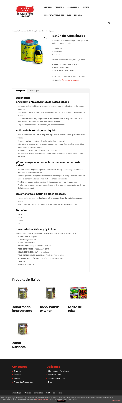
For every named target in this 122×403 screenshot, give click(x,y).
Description (20, 91)
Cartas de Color (54, 375)
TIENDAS (58, 7)
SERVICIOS (48, 7)
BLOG (69, 15)
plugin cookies (116, 400)
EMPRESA (77, 15)
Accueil (15, 31)
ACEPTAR (61, 401)
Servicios (17, 375)
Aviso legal (16, 393)
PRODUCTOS (72, 7)
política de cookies (41, 399)
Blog (50, 382)
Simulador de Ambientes (58, 371)
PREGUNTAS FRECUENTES (54, 15)
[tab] (20, 91)
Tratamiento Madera (27, 31)
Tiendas (17, 378)
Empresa (17, 371)
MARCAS (85, 7)
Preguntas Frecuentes (23, 382)
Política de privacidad (34, 393)
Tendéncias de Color (56, 378)
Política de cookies (54, 393)
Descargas (34, 91)
